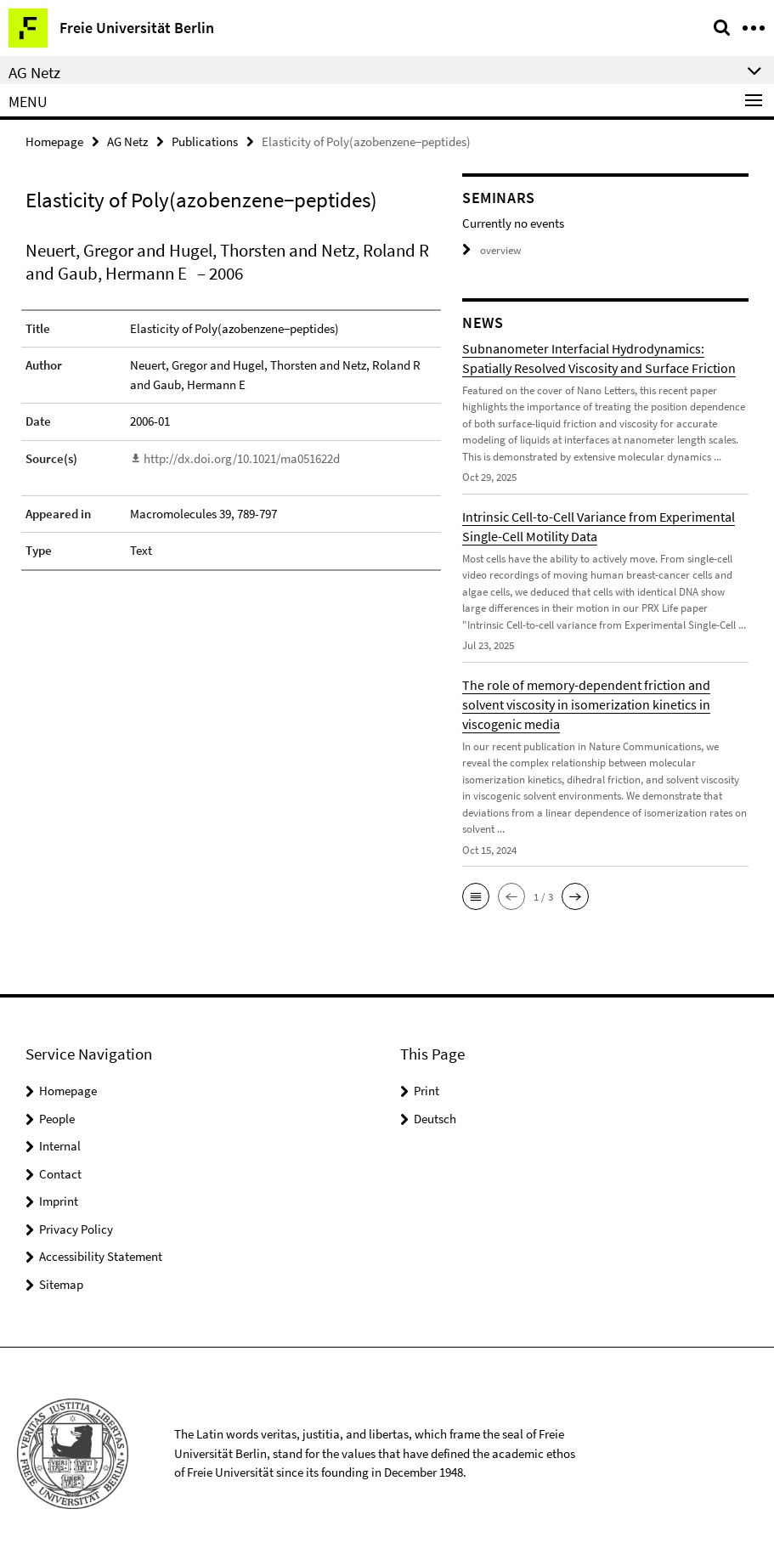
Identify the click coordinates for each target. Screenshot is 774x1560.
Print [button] (426, 1090)
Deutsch (435, 1119)
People (57, 1119)
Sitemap (61, 1284)
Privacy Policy (76, 1229)
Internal (60, 1146)
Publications (205, 141)
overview (491, 250)
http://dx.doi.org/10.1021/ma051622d (242, 458)
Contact (60, 1174)
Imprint (58, 1201)
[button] (475, 896)
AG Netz (127, 141)
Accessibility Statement (100, 1256)
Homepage (54, 141)
